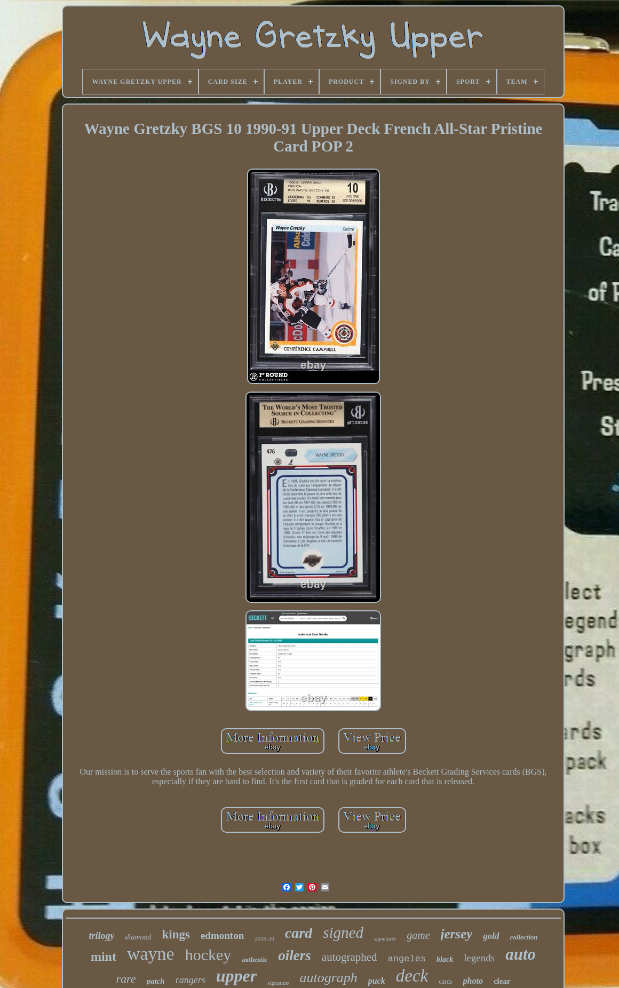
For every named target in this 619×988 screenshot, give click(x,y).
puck (376, 980)
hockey (208, 954)
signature (278, 982)
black (445, 959)
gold (491, 936)
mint (103, 956)
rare (126, 978)
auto (520, 954)
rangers (190, 980)
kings (175, 934)
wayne (150, 953)
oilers (294, 955)
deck (412, 975)
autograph (328, 977)
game (418, 935)
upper (236, 975)
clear (502, 981)
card (298, 933)
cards (445, 981)
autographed (349, 957)
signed (343, 932)
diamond (138, 937)
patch (156, 981)
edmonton (222, 935)
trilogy (101, 935)
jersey (457, 934)
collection (524, 937)
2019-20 (264, 938)
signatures (385, 939)
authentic (254, 959)
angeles (407, 959)
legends (479, 957)
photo (473, 980)
